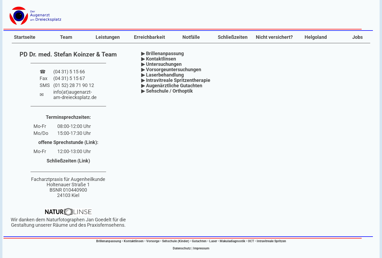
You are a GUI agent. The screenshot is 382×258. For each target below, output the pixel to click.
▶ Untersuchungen (161, 64)
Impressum (201, 248)
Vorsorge (152, 241)
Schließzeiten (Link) (68, 161)
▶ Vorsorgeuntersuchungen (171, 69)
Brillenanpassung (108, 241)
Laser (213, 241)
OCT (251, 241)
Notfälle (191, 37)
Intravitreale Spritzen (271, 241)
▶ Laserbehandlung (162, 75)
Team (66, 37)
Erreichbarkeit (149, 37)
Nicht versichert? (274, 37)
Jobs (357, 37)
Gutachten (199, 241)
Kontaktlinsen (134, 241)
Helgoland (316, 37)
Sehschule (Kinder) (175, 241)
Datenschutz (182, 248)
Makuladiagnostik (232, 241)
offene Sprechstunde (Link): (68, 142)
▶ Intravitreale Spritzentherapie (175, 80)
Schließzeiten (233, 37)
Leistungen (108, 37)
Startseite (24, 37)
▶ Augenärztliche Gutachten (171, 85)
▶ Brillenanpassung (162, 53)
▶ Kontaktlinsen (158, 59)
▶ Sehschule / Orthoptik (167, 91)
